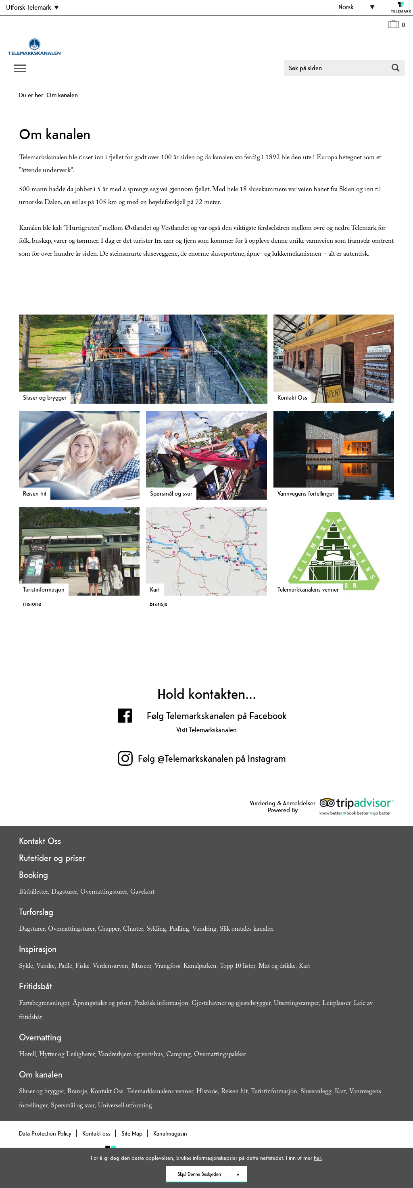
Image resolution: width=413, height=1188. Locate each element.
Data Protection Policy (45, 1133)
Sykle (26, 966)
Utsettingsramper (296, 1003)
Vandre (45, 966)
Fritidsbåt (35, 986)
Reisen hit (234, 1092)
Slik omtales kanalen (247, 929)
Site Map (131, 1133)
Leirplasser (336, 1003)
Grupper (109, 929)
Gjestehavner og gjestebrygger (231, 1003)
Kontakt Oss (40, 840)
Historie (207, 1092)
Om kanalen (41, 1074)
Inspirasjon (37, 949)
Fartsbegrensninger (44, 1003)
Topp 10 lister (237, 966)
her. (318, 1157)
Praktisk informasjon (161, 1003)
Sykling (156, 929)
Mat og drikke (277, 966)
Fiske (82, 966)
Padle (65, 966)
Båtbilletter (33, 892)
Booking (33, 874)
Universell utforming (125, 1106)
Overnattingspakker (220, 1055)
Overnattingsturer (103, 892)
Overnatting (40, 1037)
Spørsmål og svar (73, 1106)
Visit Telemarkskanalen (206, 729)
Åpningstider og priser (102, 1003)
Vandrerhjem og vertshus (130, 1055)
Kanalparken (200, 966)
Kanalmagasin (170, 1133)
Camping (178, 1055)
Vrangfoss (167, 966)
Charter (133, 929)
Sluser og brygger (41, 1092)
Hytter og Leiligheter (67, 1055)
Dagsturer (64, 892)
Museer (141, 966)
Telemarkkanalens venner (160, 1092)
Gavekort (142, 892)
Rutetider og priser (52, 857)
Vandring (204, 929)
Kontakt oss (96, 1133)
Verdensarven (110, 966)
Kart (304, 966)
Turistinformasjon (274, 1092)
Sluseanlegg (316, 1092)
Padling (179, 929)
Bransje (77, 1092)
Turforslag (36, 911)
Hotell (27, 1055)
